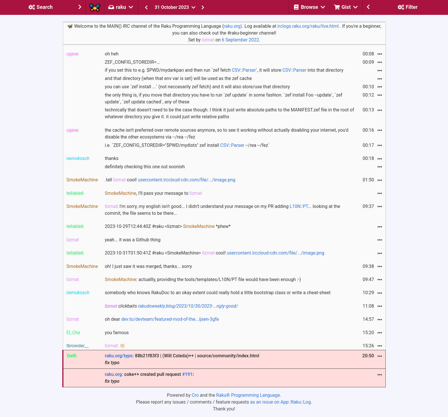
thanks (112, 158)
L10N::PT (299, 206)
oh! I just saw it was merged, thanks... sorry (148, 266)
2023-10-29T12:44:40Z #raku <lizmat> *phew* (168, 226)
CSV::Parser (244, 70)
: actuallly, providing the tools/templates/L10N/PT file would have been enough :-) (203, 279)
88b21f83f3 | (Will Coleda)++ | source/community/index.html (182, 359)
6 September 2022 (240, 40)
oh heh (112, 54)
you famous (117, 332)
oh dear (162, 319)
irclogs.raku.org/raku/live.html (308, 26)
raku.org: (114, 374)
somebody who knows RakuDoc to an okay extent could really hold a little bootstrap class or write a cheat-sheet (218, 292)
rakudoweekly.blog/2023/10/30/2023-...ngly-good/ (188, 306)
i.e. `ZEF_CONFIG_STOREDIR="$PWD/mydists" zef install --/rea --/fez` (187, 145)
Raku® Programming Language (248, 395)
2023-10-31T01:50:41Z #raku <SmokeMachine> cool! (214, 253)
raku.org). (233, 26)
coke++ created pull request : (149, 378)
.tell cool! (170, 180)
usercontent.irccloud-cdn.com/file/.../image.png (186, 180)
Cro (195, 395)
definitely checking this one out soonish (145, 166)
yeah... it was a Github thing (133, 239)
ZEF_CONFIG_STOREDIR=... (132, 62)
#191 (187, 374)
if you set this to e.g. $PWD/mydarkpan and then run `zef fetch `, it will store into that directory (224, 70)
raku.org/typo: (119, 355)
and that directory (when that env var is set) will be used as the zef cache (178, 78)
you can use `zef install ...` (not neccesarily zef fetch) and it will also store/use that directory (197, 86)
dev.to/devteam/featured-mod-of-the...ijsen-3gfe (170, 319)
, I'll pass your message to (153, 193)
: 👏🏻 (115, 345)
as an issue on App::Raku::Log (280, 402)
